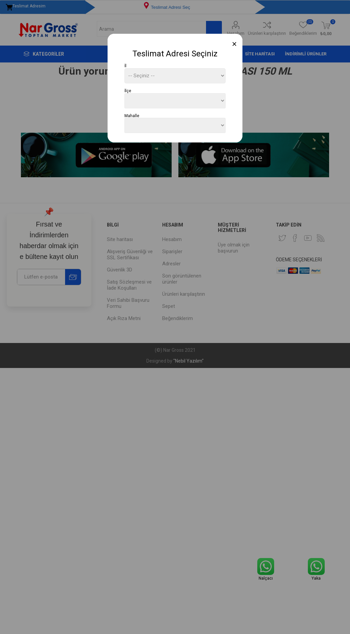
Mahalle (131, 115)
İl (125, 65)
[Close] (234, 44)
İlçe (127, 90)
